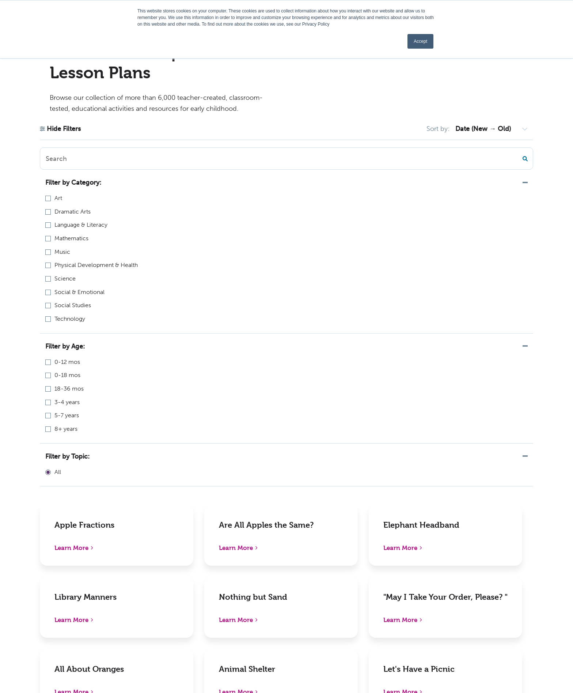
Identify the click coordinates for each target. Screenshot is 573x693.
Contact (358, 607)
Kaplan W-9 (253, 637)
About (246, 561)
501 (339, 461)
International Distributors (381, 591)
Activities (250, 622)
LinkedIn (473, 576)
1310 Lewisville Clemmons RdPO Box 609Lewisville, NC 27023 (65, 571)
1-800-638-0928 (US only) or (65, 595)
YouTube (473, 622)
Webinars (250, 591)
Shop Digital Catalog (155, 576)
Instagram (475, 607)
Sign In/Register (368, 622)
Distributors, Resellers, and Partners (395, 576)
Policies (357, 561)
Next (359, 461)
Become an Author (263, 607)
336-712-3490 (38, 605)
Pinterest (474, 591)
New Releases (146, 561)
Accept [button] (420, 41)
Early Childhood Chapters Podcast (284, 576)
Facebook (475, 561)
